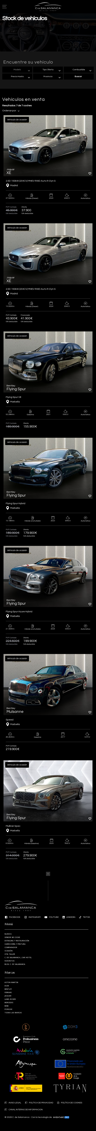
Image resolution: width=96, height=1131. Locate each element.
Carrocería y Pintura (15, 944)
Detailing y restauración (17, 940)
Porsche (8, 1009)
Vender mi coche (12, 937)
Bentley (8, 989)
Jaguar (8, 996)
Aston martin (11, 982)
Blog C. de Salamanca (15, 964)
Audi (7, 986)
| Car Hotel (18, 957)
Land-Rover (10, 999)
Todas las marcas (13, 1012)
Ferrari (8, 992)
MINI (7, 1006)
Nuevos (8, 934)
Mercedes (9, 1002)
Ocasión (9, 951)
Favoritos (9, 961)
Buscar (78, 76)
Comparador (11, 947)
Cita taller (10, 954)
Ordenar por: (11, 110)
